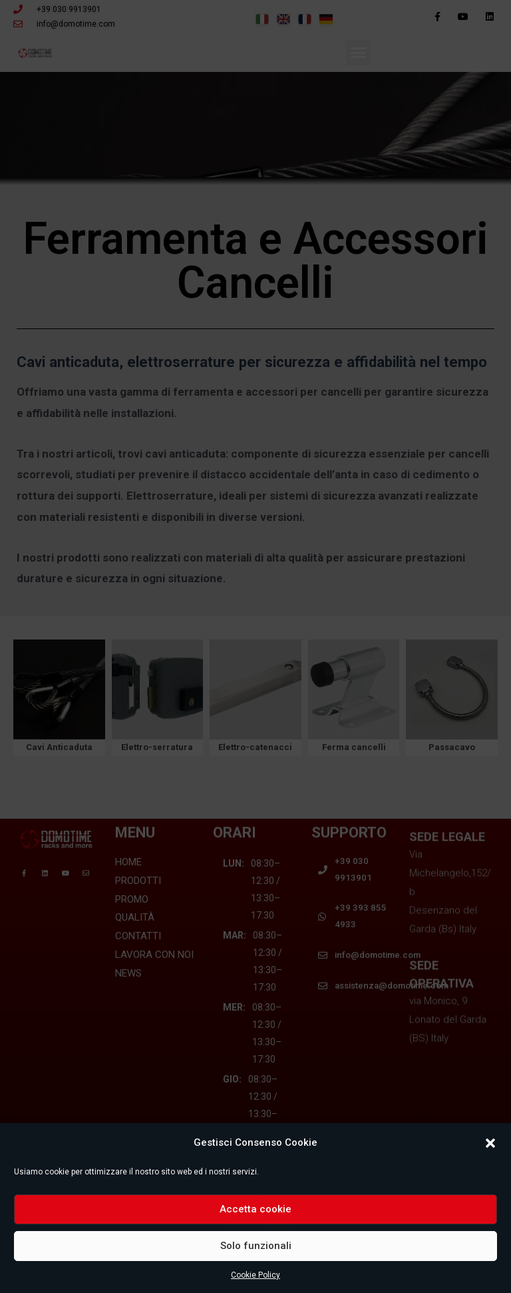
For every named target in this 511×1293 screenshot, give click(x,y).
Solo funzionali (255, 1246)
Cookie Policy (255, 1275)
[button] (490, 1143)
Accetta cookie (255, 1209)
